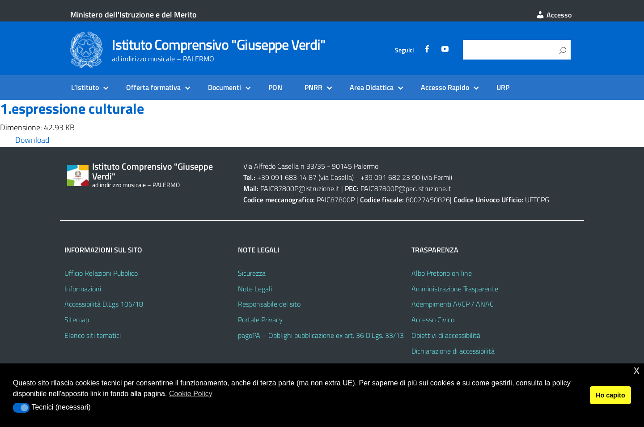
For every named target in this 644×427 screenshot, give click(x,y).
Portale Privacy (260, 319)
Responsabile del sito (269, 304)
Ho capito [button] (610, 395)
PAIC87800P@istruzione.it (299, 188)
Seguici (404, 50)
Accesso (554, 14)
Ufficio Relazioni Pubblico (101, 273)
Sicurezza (252, 273)
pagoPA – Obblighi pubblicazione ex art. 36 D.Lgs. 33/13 (321, 335)
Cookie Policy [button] (190, 393)
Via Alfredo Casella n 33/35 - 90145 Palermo (310, 166)
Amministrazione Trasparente (454, 288)
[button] (21, 408)
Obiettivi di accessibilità (445, 335)
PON (275, 87)
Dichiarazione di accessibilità (453, 351)
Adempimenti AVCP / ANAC (452, 304)
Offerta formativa (153, 87)
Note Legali (255, 288)
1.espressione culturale (72, 108)
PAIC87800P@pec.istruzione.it (405, 188)
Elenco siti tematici (92, 335)
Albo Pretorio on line (441, 273)
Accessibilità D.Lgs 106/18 (103, 304)
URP (502, 87)
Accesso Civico (432, 319)
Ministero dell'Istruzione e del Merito (133, 15)
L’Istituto (85, 87)
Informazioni (82, 288)
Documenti (224, 87)
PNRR (313, 87)
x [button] (637, 370)
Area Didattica (372, 87)
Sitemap (76, 319)
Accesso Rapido (445, 87)
